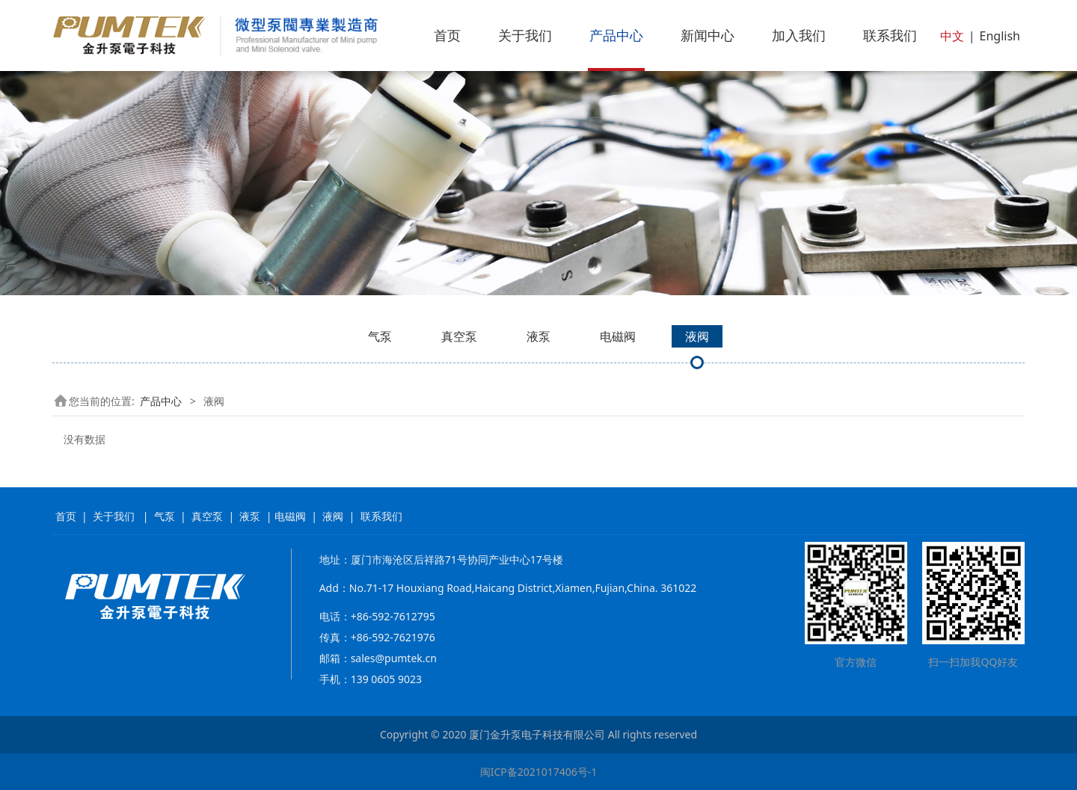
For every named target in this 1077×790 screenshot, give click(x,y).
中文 (952, 36)
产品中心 (616, 35)
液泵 (538, 336)
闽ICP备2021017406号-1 (539, 772)
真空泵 (459, 336)
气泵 (380, 336)
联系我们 (890, 35)
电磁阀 (618, 336)
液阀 (697, 336)
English (1000, 36)
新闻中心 (707, 35)
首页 (447, 35)
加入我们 (799, 35)
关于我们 (525, 35)
